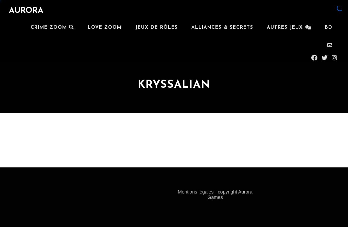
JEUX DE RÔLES (156, 27)
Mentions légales (196, 192)
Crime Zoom (52, 27)
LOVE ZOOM (105, 27)
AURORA (26, 11)
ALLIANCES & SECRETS (222, 27)
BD (328, 27)
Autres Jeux (289, 27)
